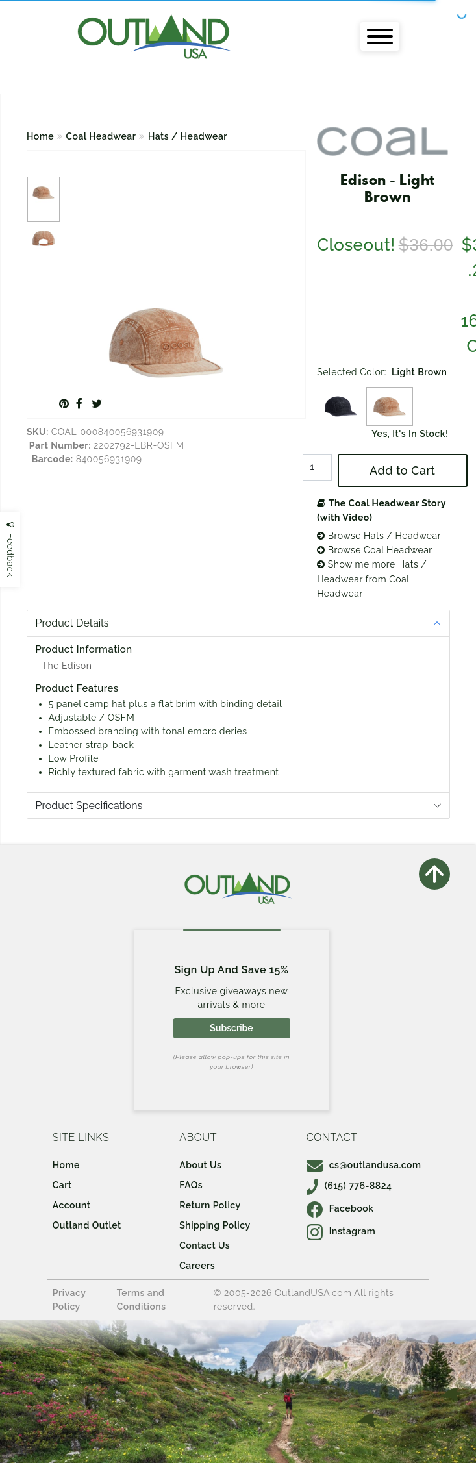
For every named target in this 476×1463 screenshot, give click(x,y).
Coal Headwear (101, 136)
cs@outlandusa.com (364, 1165)
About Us (200, 1165)
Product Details (72, 623)
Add (402, 470)
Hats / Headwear (187, 136)
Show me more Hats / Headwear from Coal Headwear (372, 579)
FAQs (191, 1185)
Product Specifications (89, 805)
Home (40, 136)
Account (72, 1205)
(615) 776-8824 (349, 1186)
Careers (197, 1265)
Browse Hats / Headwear (379, 536)
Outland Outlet (87, 1225)
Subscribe (231, 1028)
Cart (62, 1185)
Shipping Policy (214, 1225)
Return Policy (209, 1205)
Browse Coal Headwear (374, 550)
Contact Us (204, 1245)
